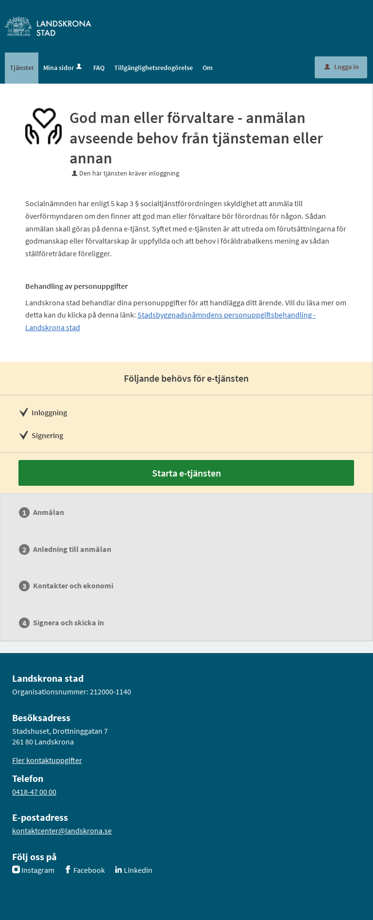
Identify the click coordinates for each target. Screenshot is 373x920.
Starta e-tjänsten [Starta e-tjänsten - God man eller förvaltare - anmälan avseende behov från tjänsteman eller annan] (186, 473)
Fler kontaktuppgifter (47, 760)
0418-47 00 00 (34, 791)
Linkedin (138, 870)
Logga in (341, 66)
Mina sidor (63, 67)
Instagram (37, 870)
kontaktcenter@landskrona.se (62, 830)
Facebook (89, 870)
